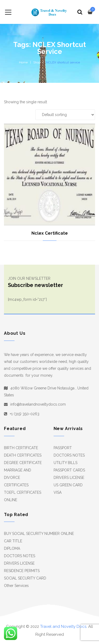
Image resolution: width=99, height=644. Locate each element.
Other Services (16, 585)
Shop (36, 62)
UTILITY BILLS (65, 463)
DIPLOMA (12, 548)
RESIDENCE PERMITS (22, 571)
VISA (58, 492)
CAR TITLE (13, 541)
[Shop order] (65, 114)
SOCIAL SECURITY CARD (25, 578)
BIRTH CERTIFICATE (21, 448)
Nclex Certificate (49, 233)
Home (23, 62)
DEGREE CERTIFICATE (23, 463)
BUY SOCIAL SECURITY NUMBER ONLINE (39, 533)
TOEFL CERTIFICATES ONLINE (22, 496)
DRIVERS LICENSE (69, 477)
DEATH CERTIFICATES (22, 455)
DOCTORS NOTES (69, 455)
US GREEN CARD (68, 485)
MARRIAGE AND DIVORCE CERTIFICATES (17, 477)
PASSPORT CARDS (69, 470)
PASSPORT (63, 448)
